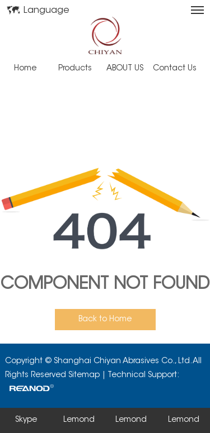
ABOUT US (124, 69)
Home (25, 69)
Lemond (79, 420)
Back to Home (105, 319)
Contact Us (175, 69)
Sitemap (84, 375)
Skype (26, 420)
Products (75, 69)
